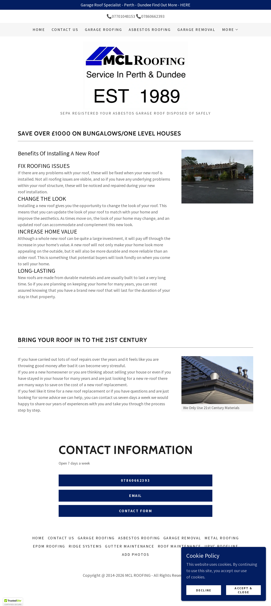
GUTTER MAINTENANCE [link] (129, 546)
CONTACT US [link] (65, 29)
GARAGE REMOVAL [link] (196, 29)
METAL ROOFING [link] (222, 537)
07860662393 (135, 480)
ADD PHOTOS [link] (135, 554)
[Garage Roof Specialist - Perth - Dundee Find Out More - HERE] (135, 5)
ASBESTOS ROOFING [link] (150, 29)
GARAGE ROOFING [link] (103, 29)
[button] (230, 29)
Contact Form (135, 510)
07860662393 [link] (153, 16)
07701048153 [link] (123, 16)
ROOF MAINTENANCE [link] (179, 546)
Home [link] (39, 29)
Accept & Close (243, 590)
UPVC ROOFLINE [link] (221, 546)
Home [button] (38, 537)
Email (135, 495)
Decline (203, 590)
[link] (135, 74)
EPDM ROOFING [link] (49, 546)
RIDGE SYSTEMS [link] (85, 546)
